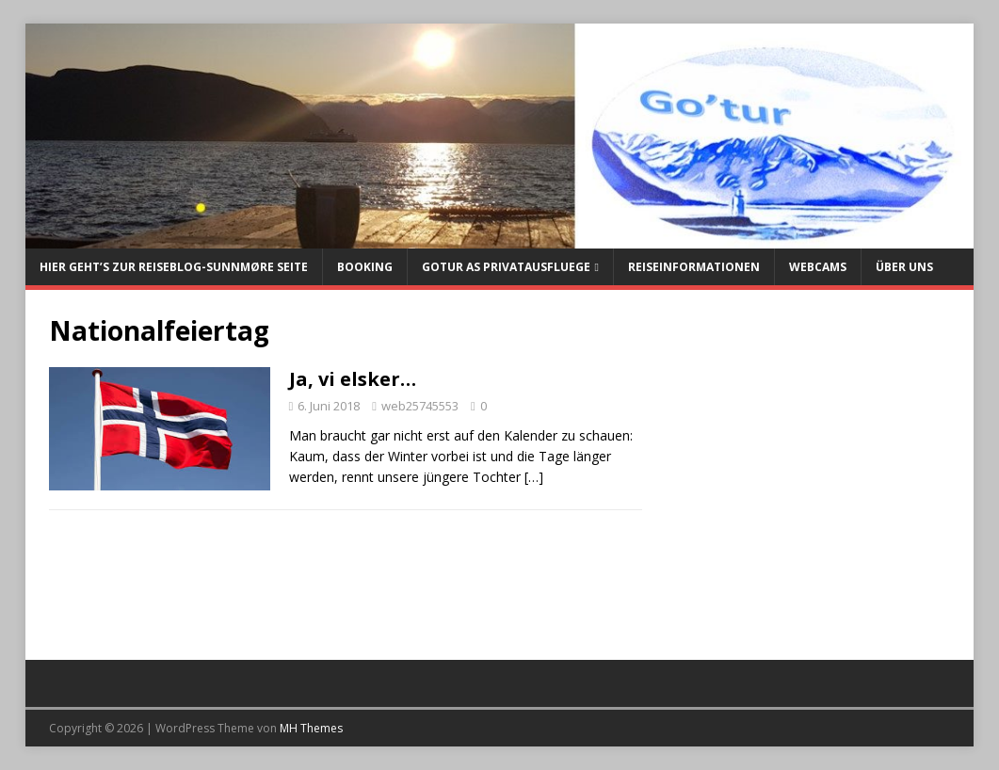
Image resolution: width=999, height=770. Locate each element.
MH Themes (311, 728)
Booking (365, 267)
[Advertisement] (807, 473)
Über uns (904, 267)
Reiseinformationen (694, 267)
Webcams (817, 267)
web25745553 (420, 405)
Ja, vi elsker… (352, 379)
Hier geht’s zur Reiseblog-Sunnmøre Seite (174, 267)
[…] (533, 477)
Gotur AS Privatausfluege (506, 267)
